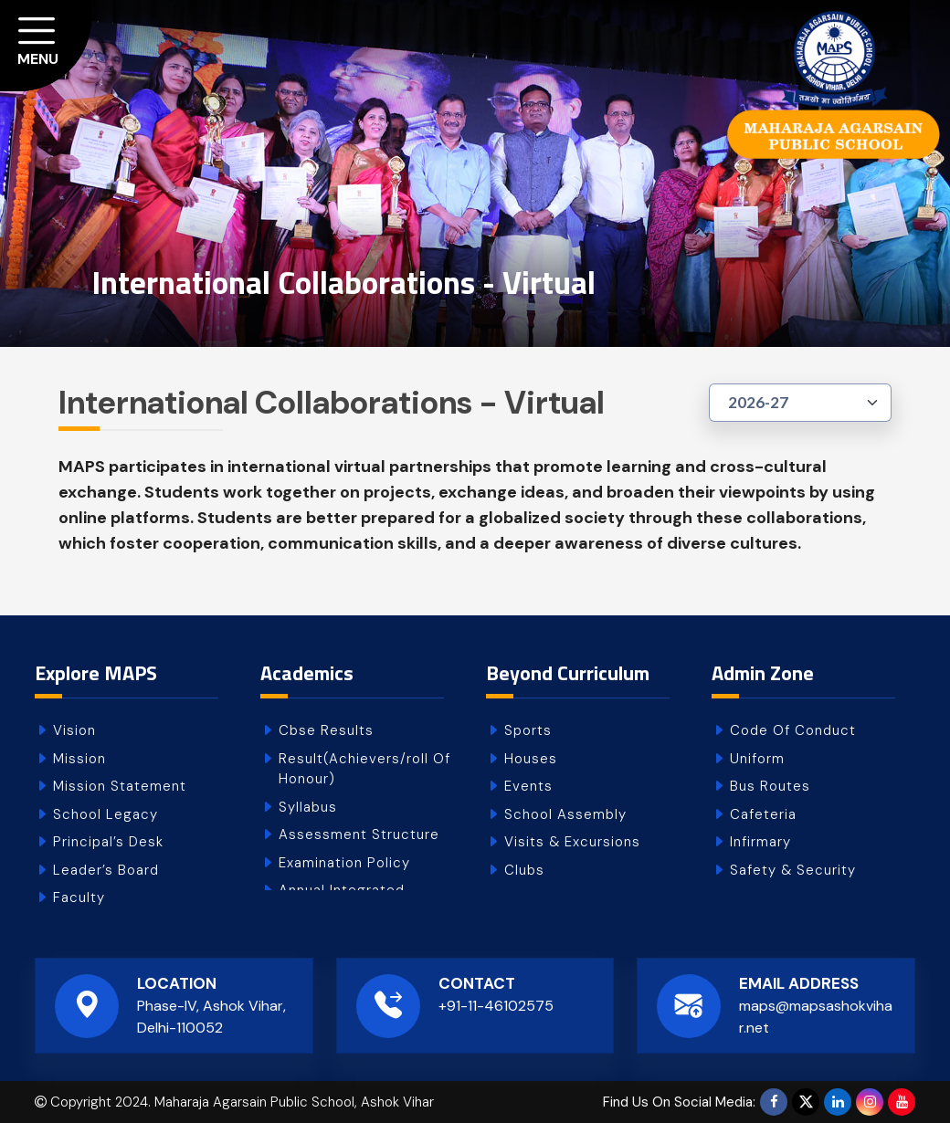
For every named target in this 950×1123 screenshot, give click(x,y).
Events (528, 786)
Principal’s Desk (108, 842)
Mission (79, 759)
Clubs (524, 870)
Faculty (79, 897)
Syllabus (308, 807)
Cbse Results (326, 730)
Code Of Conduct (793, 730)
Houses (530, 759)
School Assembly (565, 814)
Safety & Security (793, 870)
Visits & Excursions (572, 842)
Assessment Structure (359, 834)
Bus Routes (770, 786)
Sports (528, 730)
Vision (74, 730)
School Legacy (105, 814)
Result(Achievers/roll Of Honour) (364, 769)
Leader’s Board (106, 870)
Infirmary (760, 842)
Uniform (757, 759)
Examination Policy (344, 863)
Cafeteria (763, 814)
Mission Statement (119, 786)
